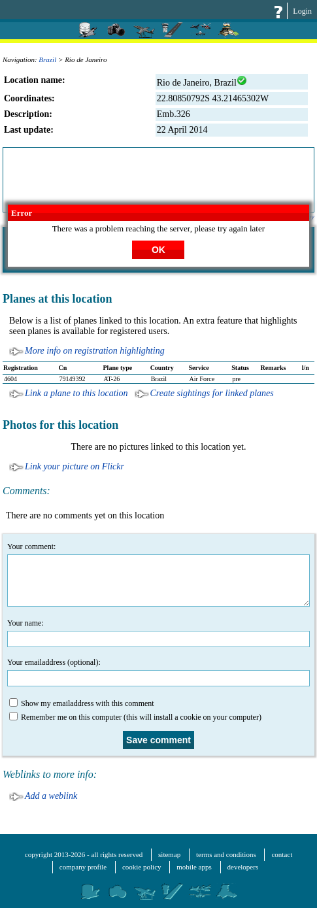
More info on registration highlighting (95, 351)
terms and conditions (226, 854)
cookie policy (141, 867)
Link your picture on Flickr (74, 466)
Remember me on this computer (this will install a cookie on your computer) (135, 717)
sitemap (169, 854)
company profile (83, 867)
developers (243, 867)
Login (302, 11)
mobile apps (193, 867)
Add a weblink (51, 796)
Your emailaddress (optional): (158, 672)
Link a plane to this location (76, 393)
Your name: (158, 632)
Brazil (47, 59)
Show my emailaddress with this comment (81, 703)
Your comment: (158, 574)
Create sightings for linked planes (212, 393)
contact (281, 854)
